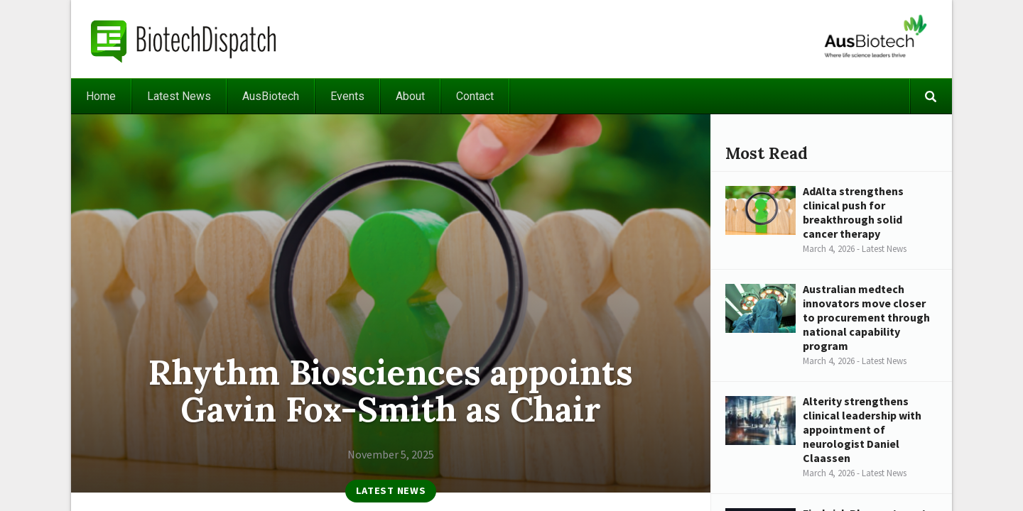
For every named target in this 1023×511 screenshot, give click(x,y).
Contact (475, 96)
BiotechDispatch (184, 39)
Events (347, 96)
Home (101, 96)
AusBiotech (270, 96)
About (410, 96)
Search (930, 96)
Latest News (179, 96)
